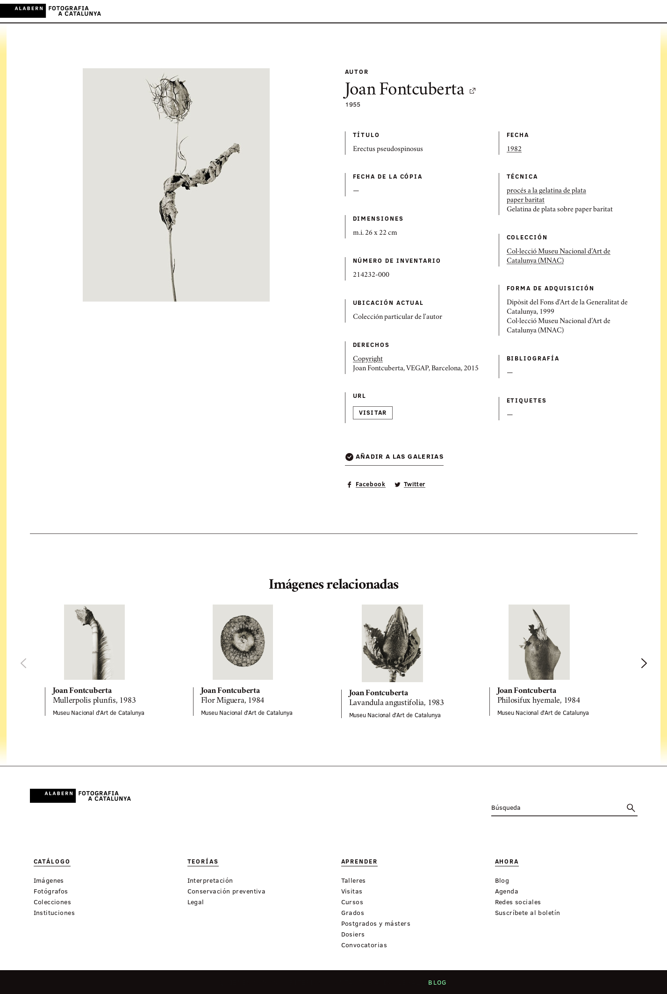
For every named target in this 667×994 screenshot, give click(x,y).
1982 (514, 149)
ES (627, 10)
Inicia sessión (578, 10)
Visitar (373, 412)
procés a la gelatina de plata (546, 191)
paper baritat (526, 200)
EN (639, 10)
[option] (111, 660)
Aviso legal (396, 985)
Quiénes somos (251, 985)
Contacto (349, 985)
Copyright (368, 359)
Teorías (271, 11)
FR (652, 10)
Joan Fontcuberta (411, 91)
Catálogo (234, 11)
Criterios (305, 985)
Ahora (344, 11)
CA (614, 10)
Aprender (309, 11)
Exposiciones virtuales (406, 11)
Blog (435, 985)
